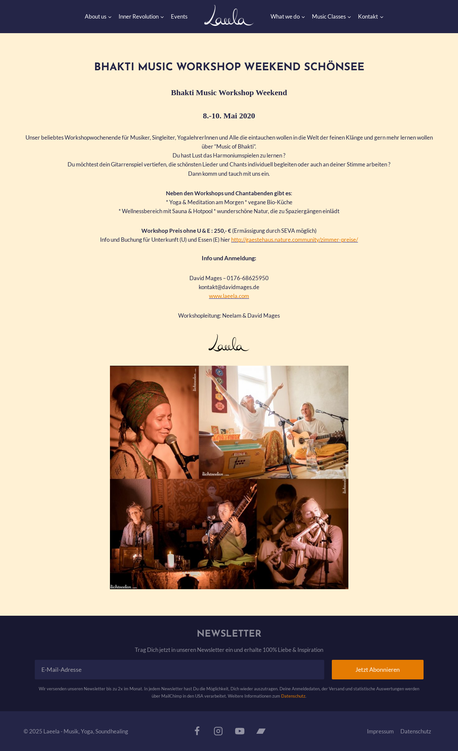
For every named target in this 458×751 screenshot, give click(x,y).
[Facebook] (197, 730)
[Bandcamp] (261, 730)
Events (179, 16)
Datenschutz (293, 696)
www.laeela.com (229, 295)
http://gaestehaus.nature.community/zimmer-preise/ (294, 239)
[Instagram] (218, 730)
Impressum (380, 730)
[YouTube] (239, 730)
